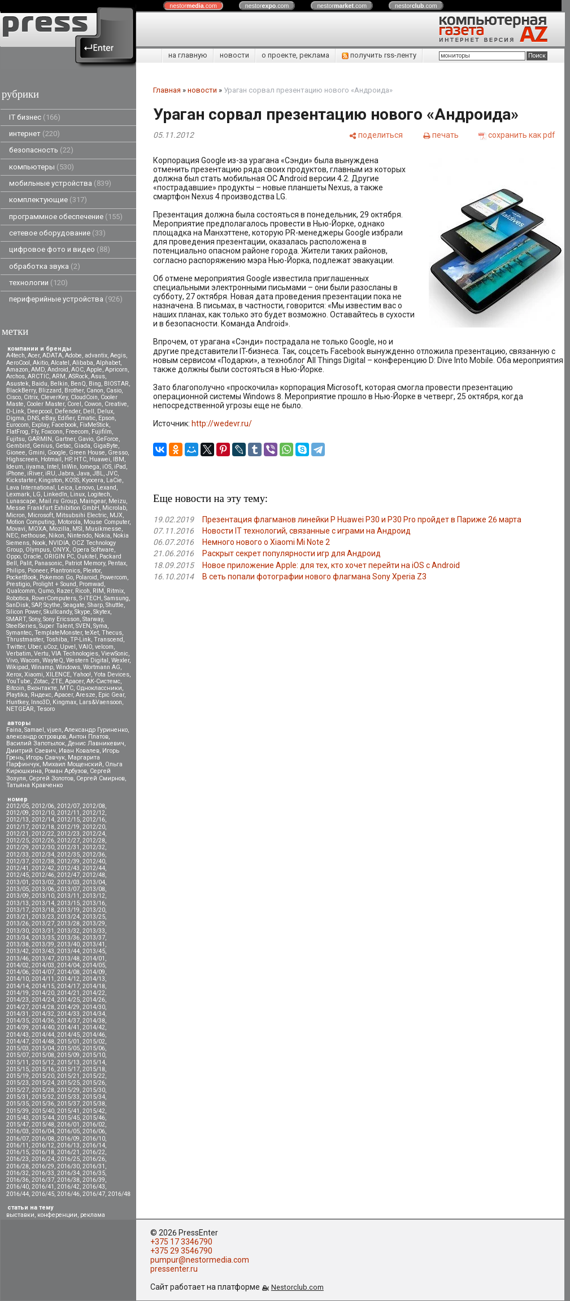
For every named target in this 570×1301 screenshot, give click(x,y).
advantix (96, 355)
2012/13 (17, 819)
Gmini (36, 452)
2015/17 (68, 1069)
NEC (12, 535)
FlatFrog (17, 431)
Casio (113, 390)
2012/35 (68, 854)
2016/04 (43, 1131)
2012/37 (17, 861)
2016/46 (68, 1194)
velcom (104, 646)
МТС (66, 688)
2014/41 (68, 1027)
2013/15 (68, 903)
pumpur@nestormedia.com (199, 1259)
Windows (68, 667)
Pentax (117, 563)
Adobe (73, 355)
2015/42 (93, 1111)
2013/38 (17, 944)
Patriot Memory (85, 563)
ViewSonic (114, 653)
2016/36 (17, 1180)
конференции (57, 1215)
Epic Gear (111, 694)
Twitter (15, 646)
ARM (59, 376)
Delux (105, 411)
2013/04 (93, 882)
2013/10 (43, 896)
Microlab (114, 508)
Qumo (46, 591)
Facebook (64, 425)
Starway (92, 619)
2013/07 (68, 889)
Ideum (14, 466)
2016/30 (68, 1166)
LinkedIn (55, 494)
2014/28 (43, 1007)
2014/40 (43, 1027)
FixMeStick (94, 425)
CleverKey (54, 397)
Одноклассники (99, 688)
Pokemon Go (56, 577)
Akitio (40, 362)
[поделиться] (376, 135)
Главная (167, 90)
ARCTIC (38, 376)
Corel (74, 404)
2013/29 (93, 923)
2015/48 (43, 1124)
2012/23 (68, 833)
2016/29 (43, 1166)
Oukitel (87, 556)
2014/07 (43, 972)
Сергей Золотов (51, 778)
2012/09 (17, 813)
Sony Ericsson (61, 619)
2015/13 (68, 1062)
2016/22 (93, 1152)
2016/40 (17, 1186)
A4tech (15, 355)
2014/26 (93, 999)
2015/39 (17, 1111)
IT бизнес (34, 117)
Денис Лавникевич (96, 743)
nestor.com (193, 5)
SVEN (83, 626)
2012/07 (68, 806)
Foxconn (52, 431)
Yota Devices (111, 674)
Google (56, 452)
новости (234, 55)
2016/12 (43, 1145)
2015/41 (68, 1111)
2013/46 (17, 958)
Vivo (12, 660)
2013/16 (93, 903)
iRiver (34, 473)
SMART (16, 619)
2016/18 (43, 1152)
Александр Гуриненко (96, 730)
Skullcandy (57, 611)
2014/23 (17, 999)
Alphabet (108, 362)
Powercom (113, 577)
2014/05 (93, 965)
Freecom (77, 431)
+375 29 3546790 (181, 1250)
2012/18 (43, 827)
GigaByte (105, 445)
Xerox (13, 674)
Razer (64, 591)
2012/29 (17, 847)
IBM (118, 459)
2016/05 (68, 1131)
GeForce (107, 439)
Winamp (42, 667)
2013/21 (17, 916)
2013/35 (43, 937)
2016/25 (68, 1159)
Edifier (66, 418)
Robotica (17, 598)
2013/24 (68, 916)
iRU (50, 473)
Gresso (118, 452)
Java (83, 473)
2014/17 (68, 986)
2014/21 (68, 993)
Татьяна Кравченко (34, 785)
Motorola (69, 522)
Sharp (95, 605)
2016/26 (93, 1159)
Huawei (99, 459)
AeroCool (18, 362)
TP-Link (80, 639)
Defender (67, 411)
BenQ (78, 383)
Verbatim (18, 653)
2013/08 (93, 889)
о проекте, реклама (295, 55)
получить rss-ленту (379, 55)
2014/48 (43, 1041)
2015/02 (93, 1041)
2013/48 (68, 958)
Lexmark (18, 494)
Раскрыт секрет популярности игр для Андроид (291, 553)
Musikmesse (103, 528)
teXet (92, 632)
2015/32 (43, 1097)
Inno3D (40, 702)
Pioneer (37, 570)
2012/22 (43, 833)
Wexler (120, 660)
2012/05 (17, 806)
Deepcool (39, 411)
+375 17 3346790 (181, 1241)
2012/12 (93, 813)
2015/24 (43, 1082)
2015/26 (93, 1082)
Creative (116, 404)
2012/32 (93, 847)
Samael (34, 730)
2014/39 (17, 1027)
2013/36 (68, 937)
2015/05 (68, 1048)
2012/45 (17, 875)
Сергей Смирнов (100, 778)
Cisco (13, 397)
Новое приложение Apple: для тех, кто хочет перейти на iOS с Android (331, 565)
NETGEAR (20, 709)
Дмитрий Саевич (31, 750)
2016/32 (17, 1173)
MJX (116, 515)
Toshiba (56, 639)
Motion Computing (30, 522)
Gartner (65, 439)
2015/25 (68, 1082)
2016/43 (93, 1186)
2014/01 (93, 958)
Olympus (37, 549)
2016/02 (93, 1124)
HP (67, 459)
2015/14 (93, 1062)
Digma (15, 418)
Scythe (51, 605)
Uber (34, 646)
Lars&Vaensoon (100, 702)
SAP (36, 605)
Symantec (19, 632)
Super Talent (56, 626)
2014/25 (68, 999)
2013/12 (93, 896)
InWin (69, 466)
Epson (106, 418)
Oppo (13, 556)
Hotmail (51, 459)
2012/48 (93, 875)
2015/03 (17, 1048)
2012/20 (93, 827)
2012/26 (43, 840)
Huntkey (17, 702)
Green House (87, 452)
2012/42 (43, 868)
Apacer (63, 694)
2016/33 (43, 1173)
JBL (98, 473)
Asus (98, 376)
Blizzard (50, 390)
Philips (15, 570)
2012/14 (43, 819)
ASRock (78, 376)
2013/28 (68, 923)
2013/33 (93, 931)
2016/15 (17, 1152)
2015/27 (17, 1090)
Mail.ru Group (58, 501)
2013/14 (43, 903)
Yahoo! (82, 674)
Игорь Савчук (45, 757)
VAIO (85, 646)
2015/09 (68, 1055)
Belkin (59, 383)
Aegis (118, 355)
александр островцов (36, 736)
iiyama (35, 466)
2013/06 (43, 889)
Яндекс (41, 694)
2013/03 (68, 882)
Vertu (41, 653)
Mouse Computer (106, 522)
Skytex (101, 611)
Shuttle (115, 605)
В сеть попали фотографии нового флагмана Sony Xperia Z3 (314, 576)
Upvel (68, 646)
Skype (82, 611)
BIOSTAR (116, 383)
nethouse (33, 535)
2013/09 (17, 896)
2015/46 (93, 1117)
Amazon (17, 369)
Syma (100, 626)
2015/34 (93, 1097)
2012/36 (93, 854)
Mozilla (59, 528)
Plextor (92, 570)
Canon (94, 390)
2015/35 (17, 1103)
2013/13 (17, 903)
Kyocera (92, 480)
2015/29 (68, 1090)
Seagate (74, 605)
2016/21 (68, 1152)
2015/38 (93, 1103)
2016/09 (68, 1138)
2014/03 (43, 965)
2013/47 (43, 958)
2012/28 (93, 840)
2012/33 (17, 854)
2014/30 (93, 1007)
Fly (34, 431)
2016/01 (68, 1124)
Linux (77, 494)
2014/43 (17, 1034)
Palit (26, 563)
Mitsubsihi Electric (81, 515)
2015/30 (93, 1090)
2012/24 (93, 833)
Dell (88, 411)
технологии (38, 282)
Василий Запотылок (35, 743)
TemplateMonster (58, 632)
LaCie (114, 480)
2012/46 (43, 875)
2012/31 (68, 847)
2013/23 (43, 916)
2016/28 (17, 1166)
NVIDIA (59, 543)
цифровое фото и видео (59, 249)
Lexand (106, 487)
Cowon (93, 404)
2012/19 (68, 827)
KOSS (72, 480)
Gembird (18, 445)
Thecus (112, 632)
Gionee (15, 452)
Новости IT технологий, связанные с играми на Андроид (306, 530)
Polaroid (86, 577)
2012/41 (17, 868)
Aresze (85, 694)
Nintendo (79, 535)
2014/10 (17, 979)
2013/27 (43, 923)
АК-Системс (103, 681)
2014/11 (43, 979)
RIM (98, 591)
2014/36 (43, 1020)
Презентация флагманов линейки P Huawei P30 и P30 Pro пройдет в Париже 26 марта (361, 519)
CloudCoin (84, 397)
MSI (77, 528)
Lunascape (21, 501)
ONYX (61, 549)
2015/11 (17, 1062)
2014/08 (68, 972)
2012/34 (43, 854)
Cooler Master (45, 404)
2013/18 (43, 910)
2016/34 (68, 1173)
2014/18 (93, 986)
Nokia (102, 535)
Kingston (50, 480)
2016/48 (119, 1194)
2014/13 (93, 979)
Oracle (32, 556)
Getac (63, 445)
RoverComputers (54, 598)
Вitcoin (15, 688)
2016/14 (93, 1145)
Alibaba (82, 362)
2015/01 (68, 1041)
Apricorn (116, 369)
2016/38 (68, 1180)
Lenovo (84, 487)
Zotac (40, 681)
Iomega (89, 466)
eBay (48, 418)
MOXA (37, 528)
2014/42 (93, 1027)
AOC (77, 369)
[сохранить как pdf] (516, 135)
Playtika (17, 694)
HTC (80, 459)
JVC (112, 473)
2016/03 (17, 1131)
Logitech (99, 494)
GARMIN (40, 439)
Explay (40, 425)
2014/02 (17, 965)
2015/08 (43, 1055)
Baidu (39, 383)
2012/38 (43, 861)
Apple (94, 369)
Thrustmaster (24, 639)
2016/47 (93, 1194)
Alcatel (60, 362)
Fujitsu (15, 439)
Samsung (116, 598)
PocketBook (21, 577)
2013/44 (68, 951)
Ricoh (82, 591)
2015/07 (17, 1055)
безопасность (41, 150)
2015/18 (93, 1069)
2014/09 (93, 972)
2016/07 (17, 1138)
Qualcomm (20, 591)
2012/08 (93, 806)
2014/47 (17, 1041)
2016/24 (43, 1159)
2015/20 (43, 1076)
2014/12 (68, 979)
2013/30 (17, 931)
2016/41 (43, 1186)
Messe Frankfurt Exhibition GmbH (52, 508)
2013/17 (17, 910)
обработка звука (44, 266)
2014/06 (17, 972)
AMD (38, 369)
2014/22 (93, 993)
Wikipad (17, 667)
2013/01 (17, 882)
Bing (95, 383)
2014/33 (68, 1014)
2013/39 (43, 944)
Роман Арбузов (66, 771)
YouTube (18, 681)
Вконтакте (42, 688)
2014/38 (93, 1020)
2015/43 (17, 1117)
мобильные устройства (60, 183)
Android (57, 369)
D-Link (15, 411)
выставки (20, 1215)
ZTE (56, 681)
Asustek (17, 383)
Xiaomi (33, 674)
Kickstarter (21, 480)
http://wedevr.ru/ (222, 423)
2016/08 (43, 1138)
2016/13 (68, 1145)
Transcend (108, 639)
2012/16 (93, 819)
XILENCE (58, 674)
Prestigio (18, 584)
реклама (92, 1215)
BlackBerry (21, 390)
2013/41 (93, 944)
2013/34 (17, 937)
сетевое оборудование (57, 233)
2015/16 (43, 1069)
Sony (34, 619)
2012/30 (43, 847)
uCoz (50, 646)
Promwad (91, 584)
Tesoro (46, 709)
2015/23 (17, 1082)
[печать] (441, 135)
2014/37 (68, 1020)
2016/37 (43, 1180)
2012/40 (93, 861)
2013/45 (93, 951)
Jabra (66, 473)
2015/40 (43, 1111)
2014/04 (68, 965)
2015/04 (43, 1048)
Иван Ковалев (79, 750)
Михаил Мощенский (72, 764)
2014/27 (17, 1007)
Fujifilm (102, 431)
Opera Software (93, 549)
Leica (65, 487)
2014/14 (17, 986)
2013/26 (17, 923)
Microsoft (40, 515)
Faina (13, 730)
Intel (53, 466)
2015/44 (43, 1117)
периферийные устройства (66, 299)
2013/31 (43, 931)
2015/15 (17, 1069)
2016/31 (93, 1166)
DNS (33, 418)
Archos (15, 376)
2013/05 (17, 889)
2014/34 (93, 1014)
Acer (34, 355)
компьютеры (41, 167)
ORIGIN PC (59, 556)
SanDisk (17, 605)
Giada (82, 445)
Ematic (86, 418)
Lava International (30, 487)
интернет (34, 133)
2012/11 (68, 813)
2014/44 (43, 1034)
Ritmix (115, 591)
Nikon (56, 535)
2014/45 (68, 1034)
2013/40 (68, 944)
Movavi (15, 528)
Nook (39, 543)
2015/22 (93, 1076)
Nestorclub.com (297, 1287)
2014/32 (43, 1014)
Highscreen (22, 459)
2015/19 (17, 1076)
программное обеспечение (66, 216)
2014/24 (43, 999)
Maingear (93, 501)
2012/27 (68, 840)
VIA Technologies (74, 653)
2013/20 (93, 910)
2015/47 (17, 1124)
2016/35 (93, 1173)
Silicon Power (23, 611)
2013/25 (93, 916)
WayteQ (52, 660)
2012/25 (17, 840)
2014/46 (93, 1034)
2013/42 (17, 951)
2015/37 (68, 1103)
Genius (43, 445)
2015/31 (17, 1097)
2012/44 (93, 868)
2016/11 (17, 1145)
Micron (15, 515)
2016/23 (17, 1159)
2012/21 (17, 833)
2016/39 (93, 1180)
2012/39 (68, 861)
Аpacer (74, 681)
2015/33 (68, 1097)
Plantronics (65, 570)
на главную (187, 55)
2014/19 (17, 993)
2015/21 (68, 1076)
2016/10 (93, 1138)
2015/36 (43, 1103)
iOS (106, 466)
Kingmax (64, 702)
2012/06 (43, 806)
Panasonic (48, 563)
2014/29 (68, 1007)
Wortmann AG (101, 667)
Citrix (31, 397)
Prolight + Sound (54, 584)
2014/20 (43, 993)
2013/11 (68, 896)
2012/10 (43, 813)
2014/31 (17, 1014)
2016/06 (93, 1131)
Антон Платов (88, 736)
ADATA (52, 355)
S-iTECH (90, 598)
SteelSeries (21, 626)
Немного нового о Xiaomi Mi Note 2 (266, 542)
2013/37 (93, 937)
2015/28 (43, 1090)
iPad (120, 466)
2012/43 (68, 868)
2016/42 (68, 1186)
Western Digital (87, 660)
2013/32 (68, 931)
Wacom (30, 660)
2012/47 (68, 875)
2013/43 (43, 951)
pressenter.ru (174, 1268)
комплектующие (48, 199)
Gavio (85, 439)
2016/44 (17, 1194)
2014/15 (43, 986)
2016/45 (43, 1194)
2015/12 (43, 1062)
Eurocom (17, 425)
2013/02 (43, 882)
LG (37, 494)
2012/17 (17, 827)
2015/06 (93, 1048)
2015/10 (93, 1055)
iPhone (15, 473)
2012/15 (68, 819)
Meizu (117, 501)
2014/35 (17, 1020)
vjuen (54, 730)
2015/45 (68, 1117)
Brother (74, 390)
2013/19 (68, 910)
